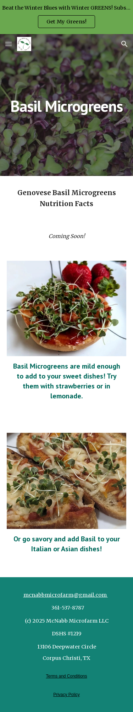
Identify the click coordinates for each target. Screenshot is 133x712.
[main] (67, 105)
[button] (8, 44)
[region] (66, 17)
